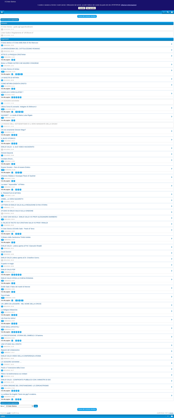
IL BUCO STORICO (8, 138)
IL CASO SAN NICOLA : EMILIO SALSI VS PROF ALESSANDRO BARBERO (29, 217)
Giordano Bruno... (7, 159)
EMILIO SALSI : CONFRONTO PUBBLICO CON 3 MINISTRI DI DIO (26, 380)
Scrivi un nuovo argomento (9, 19)
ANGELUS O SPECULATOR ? (12, 92)
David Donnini (6, 252)
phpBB (8, 413)
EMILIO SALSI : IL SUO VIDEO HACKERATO (17, 147)
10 (18, 74)
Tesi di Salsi (5, 295)
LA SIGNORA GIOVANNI (10, 101)
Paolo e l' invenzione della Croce (13, 368)
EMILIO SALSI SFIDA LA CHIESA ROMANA (17, 278)
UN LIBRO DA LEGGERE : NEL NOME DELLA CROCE (21, 304)
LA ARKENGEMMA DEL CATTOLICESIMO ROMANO (20, 49)
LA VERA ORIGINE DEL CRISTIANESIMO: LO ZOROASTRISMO (25, 386)
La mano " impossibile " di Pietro (12, 184)
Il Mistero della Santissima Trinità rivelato (16, 237)
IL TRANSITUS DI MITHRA (11, 193)
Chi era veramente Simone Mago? (13, 130)
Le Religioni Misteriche (9, 310)
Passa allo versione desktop (87, 16)
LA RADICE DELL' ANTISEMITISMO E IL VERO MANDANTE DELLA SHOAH (29, 124)
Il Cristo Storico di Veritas (10, 69)
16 (19, 300)
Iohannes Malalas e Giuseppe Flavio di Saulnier (18, 176)
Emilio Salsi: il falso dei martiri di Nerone (15, 287)
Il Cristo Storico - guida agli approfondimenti (17, 27)
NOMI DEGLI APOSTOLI (10, 327)
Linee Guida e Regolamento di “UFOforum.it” (17, 33)
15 (16, 300)
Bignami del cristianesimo (10, 350)
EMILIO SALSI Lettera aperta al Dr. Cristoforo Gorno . (20, 258)
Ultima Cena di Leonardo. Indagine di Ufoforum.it (18, 107)
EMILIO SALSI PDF (8, 269)
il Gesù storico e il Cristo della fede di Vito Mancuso (19, 43)
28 (16, 111)
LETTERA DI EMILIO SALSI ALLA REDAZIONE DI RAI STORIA (24, 205)
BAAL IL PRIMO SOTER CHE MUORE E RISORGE (20, 63)
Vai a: (2, 406)
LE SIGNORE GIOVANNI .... (11, 362)
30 (22, 111)
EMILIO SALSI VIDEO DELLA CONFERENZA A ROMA (21, 356)
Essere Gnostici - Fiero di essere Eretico (15, 167)
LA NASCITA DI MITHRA (10, 78)
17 (22, 300)
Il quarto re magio (7, 264)
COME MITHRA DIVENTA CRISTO (13, 84)
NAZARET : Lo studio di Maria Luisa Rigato (16, 115)
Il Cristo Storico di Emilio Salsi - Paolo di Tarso (17, 229)
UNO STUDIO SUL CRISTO (11, 344)
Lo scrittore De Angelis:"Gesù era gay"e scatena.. (19, 394)
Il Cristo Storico (10, 2)
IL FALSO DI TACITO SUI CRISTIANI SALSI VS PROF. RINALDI (24, 223)
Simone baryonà (7, 153)
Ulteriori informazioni (128, 5)
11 (21, 74)
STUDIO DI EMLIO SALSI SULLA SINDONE (17, 211)
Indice (3, 416)
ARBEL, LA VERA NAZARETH (12, 199)
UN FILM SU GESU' (8, 318)
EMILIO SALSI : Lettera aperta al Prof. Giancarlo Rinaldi (21, 246)
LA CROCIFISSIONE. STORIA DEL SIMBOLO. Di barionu (22, 335)
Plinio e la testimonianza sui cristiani (14, 374)
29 (19, 111)
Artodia (171, 413)
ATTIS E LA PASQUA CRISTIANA (13, 54)
